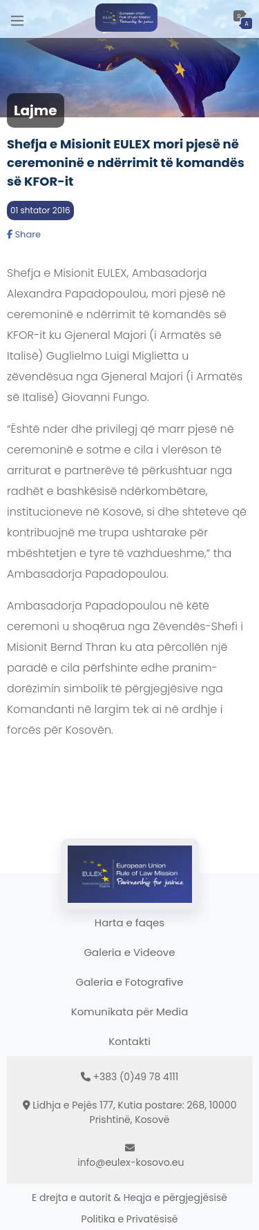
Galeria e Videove (129, 952)
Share (24, 234)
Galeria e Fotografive (130, 982)
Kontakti (129, 1041)
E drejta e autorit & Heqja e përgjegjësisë (129, 1197)
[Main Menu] (17, 19)
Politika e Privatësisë (129, 1219)
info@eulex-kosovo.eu (130, 1162)
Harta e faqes (129, 922)
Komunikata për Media (130, 1011)
